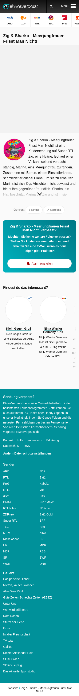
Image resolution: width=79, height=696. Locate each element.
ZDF (42, 471)
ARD (6, 471)
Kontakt (8, 440)
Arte (42, 526)
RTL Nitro (9, 508)
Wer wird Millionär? (15, 609)
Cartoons (54, 209)
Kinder (34, 209)
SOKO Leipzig (12, 665)
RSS (27, 446)
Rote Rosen (11, 616)
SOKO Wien (11, 659)
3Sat (6, 496)
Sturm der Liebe (13, 622)
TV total (8, 640)
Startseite (12, 688)
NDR (6, 551)
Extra (6, 628)
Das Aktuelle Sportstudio (19, 671)
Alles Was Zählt (13, 591)
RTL (6, 477)
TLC (6, 526)
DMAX (7, 502)
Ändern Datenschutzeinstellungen (27, 453)
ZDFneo (8, 514)
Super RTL (10, 520)
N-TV (6, 533)
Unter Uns (9, 603)
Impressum (35, 440)
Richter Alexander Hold (18, 653)
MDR (43, 545)
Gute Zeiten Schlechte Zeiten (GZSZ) (27, 597)
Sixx (42, 496)
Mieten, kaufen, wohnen (19, 585)
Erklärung (52, 440)
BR (42, 539)
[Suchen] (51, 6)
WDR (6, 563)
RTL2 (6, 489)
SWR (43, 557)
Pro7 (6, 483)
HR (5, 545)
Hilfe (20, 440)
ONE (43, 563)
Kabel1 (44, 483)
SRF (43, 520)
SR (5, 557)
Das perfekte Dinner (16, 579)
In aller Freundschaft (16, 634)
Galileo (7, 646)
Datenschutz (11, 446)
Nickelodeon (11, 539)
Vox (42, 489)
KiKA (43, 533)
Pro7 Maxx (47, 502)
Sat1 (43, 477)
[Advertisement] (39, 89)
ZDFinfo (45, 508)
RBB (43, 551)
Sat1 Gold (46, 514)
